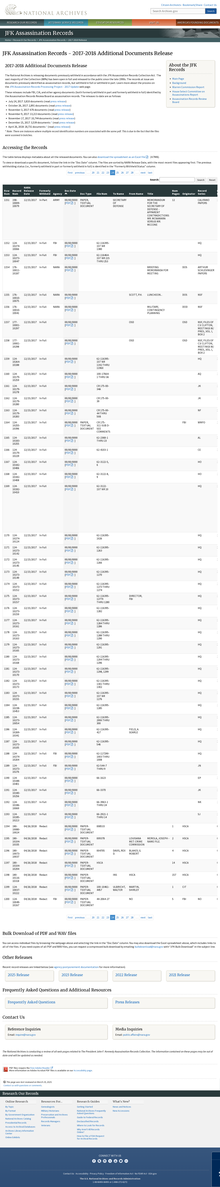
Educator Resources (110, 22)
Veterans (45, 1125)
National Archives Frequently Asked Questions (91, 1112)
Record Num (16, 192)
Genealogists (48, 1106)
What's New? (121, 1101)
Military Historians (50, 1110)
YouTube (115, 1161)
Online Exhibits (12, 1137)
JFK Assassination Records (52, 39)
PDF (68, 203)
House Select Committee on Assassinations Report (188, 93)
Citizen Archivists (171, 5)
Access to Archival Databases (20, 1126)
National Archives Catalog (18, 1118)
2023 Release (72, 975)
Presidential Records (16, 1122)
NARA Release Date (29, 190)
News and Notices (122, 1106)
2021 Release (179, 975)
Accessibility (82, 1173)
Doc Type (85, 193)
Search (210, 11)
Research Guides (88, 1101)
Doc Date (70, 192)
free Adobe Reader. (41, 1067)
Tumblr (110, 1161)
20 (93, 172)
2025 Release (18, 975)
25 (117, 172)
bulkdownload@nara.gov (149, 946)
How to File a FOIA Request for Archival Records (90, 1137)
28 (132, 172)
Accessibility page (83, 1070)
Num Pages (176, 192)
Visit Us (154, 22)
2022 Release (126, 975)
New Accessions (121, 1110)
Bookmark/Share (192, 5)
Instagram (105, 1161)
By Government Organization (19, 1114)
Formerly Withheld (44, 192)
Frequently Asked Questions (31, 1002)
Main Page (178, 78)
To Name (118, 193)
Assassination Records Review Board (189, 100)
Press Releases (127, 1002)
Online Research (16, 1101)
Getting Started (85, 1106)
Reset (212, 179)
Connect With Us (110, 1155)
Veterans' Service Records (66, 22)
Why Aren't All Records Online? (88, 1131)
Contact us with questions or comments (23, 1085)
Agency (57, 193)
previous (80, 172)
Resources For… (51, 1101)
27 (127, 172)
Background (179, 82)
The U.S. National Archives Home (46, 9)
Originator (188, 193)
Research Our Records (22, 22)
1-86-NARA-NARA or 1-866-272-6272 (110, 1181)
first (70, 172)
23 (107, 172)
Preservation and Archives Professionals (54, 1116)
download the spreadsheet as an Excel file (121, 157)
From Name (136, 193)
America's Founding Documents (198, 22)
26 (122, 172)
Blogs (121, 1161)
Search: (154, 179)
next (143, 172)
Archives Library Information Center (19, 1132)
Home (8, 39)
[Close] (216, 1156)
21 (98, 172)
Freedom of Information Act (119, 1173)
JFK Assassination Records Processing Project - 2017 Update (44, 86)
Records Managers (50, 1121)
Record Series (202, 192)
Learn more (190, 1180)
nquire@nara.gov (26, 1034)
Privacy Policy (97, 1173)
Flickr (126, 1161)
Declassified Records (88, 1121)
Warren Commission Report (188, 87)
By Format (10, 1110)
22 (103, 172)
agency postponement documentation (76, 967)
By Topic (9, 1106)
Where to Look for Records (90, 1125)
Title (150, 193)
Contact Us (210, 5)
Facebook (94, 1161)
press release (58, 101)
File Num (102, 193)
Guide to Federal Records (90, 1117)
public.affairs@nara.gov (136, 1034)
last (150, 172)
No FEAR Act (141, 1173)
